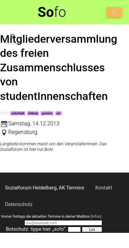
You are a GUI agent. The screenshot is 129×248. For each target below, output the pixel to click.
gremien (47, 113)
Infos (96, 216)
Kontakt (103, 188)
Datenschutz (18, 204)
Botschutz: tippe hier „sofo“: (36, 229)
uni (58, 113)
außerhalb (17, 113)
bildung (32, 113)
